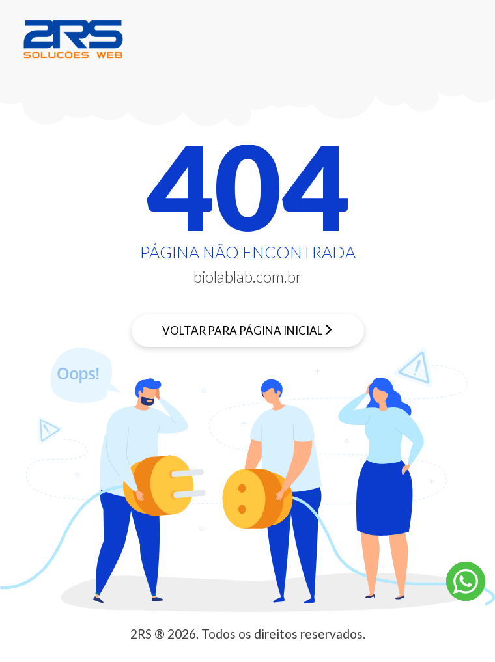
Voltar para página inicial (242, 330)
